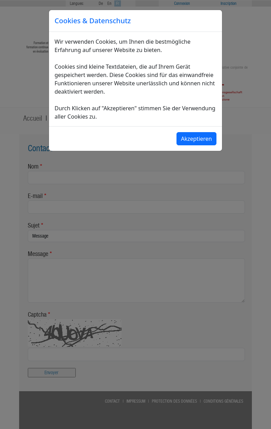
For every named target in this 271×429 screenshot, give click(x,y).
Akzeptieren (196, 139)
